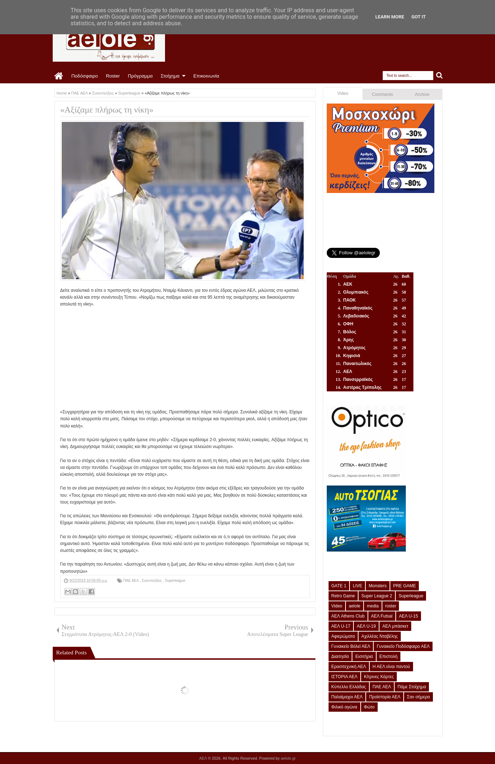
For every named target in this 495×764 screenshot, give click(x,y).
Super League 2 (376, 595)
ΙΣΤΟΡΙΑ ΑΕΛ (344, 676)
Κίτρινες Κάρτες (379, 676)
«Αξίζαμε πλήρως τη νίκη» (107, 109)
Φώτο (369, 707)
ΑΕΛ (203, 758)
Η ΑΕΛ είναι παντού (391, 666)
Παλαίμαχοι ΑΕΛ (347, 696)
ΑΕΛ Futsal (381, 616)
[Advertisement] (185, 358)
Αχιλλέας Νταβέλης (379, 636)
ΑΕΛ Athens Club (348, 616)
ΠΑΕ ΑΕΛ (131, 581)
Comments (382, 94)
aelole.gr (288, 758)
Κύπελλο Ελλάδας (348, 686)
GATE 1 (339, 585)
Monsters (377, 585)
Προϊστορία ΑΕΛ (384, 696)
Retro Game (343, 595)
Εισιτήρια (364, 656)
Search (439, 75)
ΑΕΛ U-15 (408, 616)
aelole (354, 606)
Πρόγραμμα (140, 76)
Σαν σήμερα (418, 696)
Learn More (389, 16)
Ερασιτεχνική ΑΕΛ (348, 666)
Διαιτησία (340, 656)
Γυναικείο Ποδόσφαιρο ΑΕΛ (403, 646)
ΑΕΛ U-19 (366, 626)
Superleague (175, 581)
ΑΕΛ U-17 (341, 626)
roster (390, 606)
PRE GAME (404, 585)
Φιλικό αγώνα (344, 707)
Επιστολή (388, 656)
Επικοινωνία (207, 76)
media (373, 606)
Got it (418, 16)
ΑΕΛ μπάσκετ (395, 626)
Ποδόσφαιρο (84, 76)
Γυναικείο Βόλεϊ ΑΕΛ (350, 646)
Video (342, 93)
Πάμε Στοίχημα (412, 686)
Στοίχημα (170, 76)
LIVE (357, 585)
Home (59, 76)
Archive (422, 94)
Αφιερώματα (343, 636)
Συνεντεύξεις (152, 581)
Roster (113, 76)
